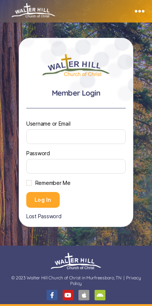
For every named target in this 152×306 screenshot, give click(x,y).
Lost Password (44, 216)
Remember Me (53, 183)
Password (38, 153)
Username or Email (48, 123)
